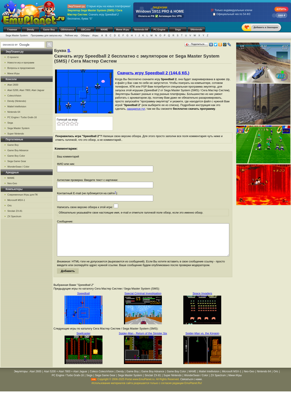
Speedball (83, 299)
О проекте (13, 57)
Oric (9, 205)
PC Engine (159, 29)
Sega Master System (17, 35)
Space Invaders (202, 299)
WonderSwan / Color (18, 166)
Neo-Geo (12, 183)
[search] (22, 45)
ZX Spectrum (14, 216)
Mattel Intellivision (16, 106)
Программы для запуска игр (46, 35)
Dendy (30, 29)
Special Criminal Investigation (142, 299)
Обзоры (85, 35)
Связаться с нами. (191, 385)
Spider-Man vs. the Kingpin (202, 339)
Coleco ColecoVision (102, 377)
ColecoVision (14, 95)
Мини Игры (122, 29)
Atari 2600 (12, 84)
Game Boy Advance (17, 150)
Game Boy (49, 29)
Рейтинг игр (71, 35)
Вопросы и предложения (21, 68)
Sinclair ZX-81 (14, 211)
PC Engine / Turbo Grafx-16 (22, 117)
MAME (104, 29)
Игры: (95, 35)
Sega (178, 29)
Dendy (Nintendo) (16, 101)
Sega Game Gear (16, 161)
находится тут (136, 108)
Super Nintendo (15, 133)
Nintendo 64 (141, 29)
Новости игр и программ (20, 62)
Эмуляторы (21, 377)
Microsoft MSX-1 (16, 200)
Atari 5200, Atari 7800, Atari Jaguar (25, 90)
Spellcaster (83, 339)
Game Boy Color (16, 155)
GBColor (86, 29)
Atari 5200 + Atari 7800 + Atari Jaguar (65, 377)
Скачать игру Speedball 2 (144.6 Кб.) (153, 73)
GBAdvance (67, 29)
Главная (12, 29)
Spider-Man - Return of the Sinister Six (143, 339)
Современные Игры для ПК (22, 194)
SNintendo (196, 29)
